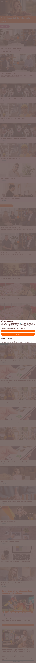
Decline (18, 334)
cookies (20, 323)
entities (9, 323)
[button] (17, 338)
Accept (18, 331)
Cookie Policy (30, 342)
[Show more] (34, 338)
